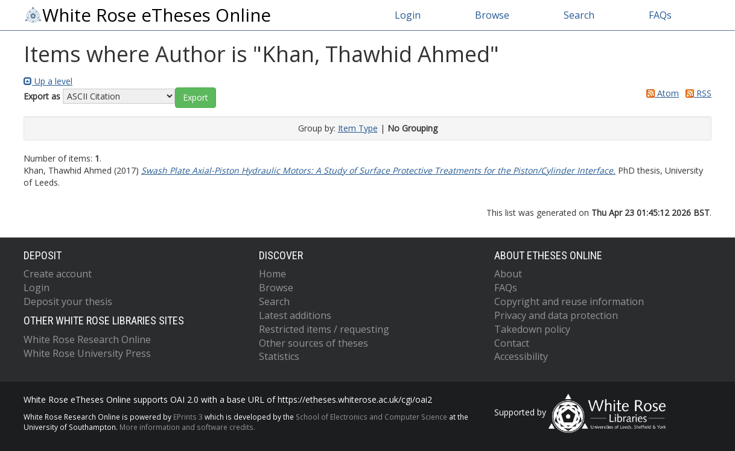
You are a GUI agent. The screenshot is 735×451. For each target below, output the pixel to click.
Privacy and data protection (556, 315)
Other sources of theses (313, 343)
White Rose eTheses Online (147, 15)
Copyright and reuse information (569, 301)
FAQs (660, 15)
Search (579, 15)
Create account (58, 273)
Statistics (279, 356)
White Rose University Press (87, 353)
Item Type (358, 128)
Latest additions (295, 315)
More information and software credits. (187, 427)
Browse (492, 15)
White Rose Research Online (87, 339)
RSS (696, 93)
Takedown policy (532, 329)
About (508, 273)
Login (408, 15)
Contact (511, 343)
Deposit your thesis (68, 301)
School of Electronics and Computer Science (371, 416)
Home (272, 273)
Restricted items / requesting (324, 329)
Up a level (48, 81)
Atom (660, 93)
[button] (195, 97)
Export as (42, 96)
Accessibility (521, 356)
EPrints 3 (188, 416)
